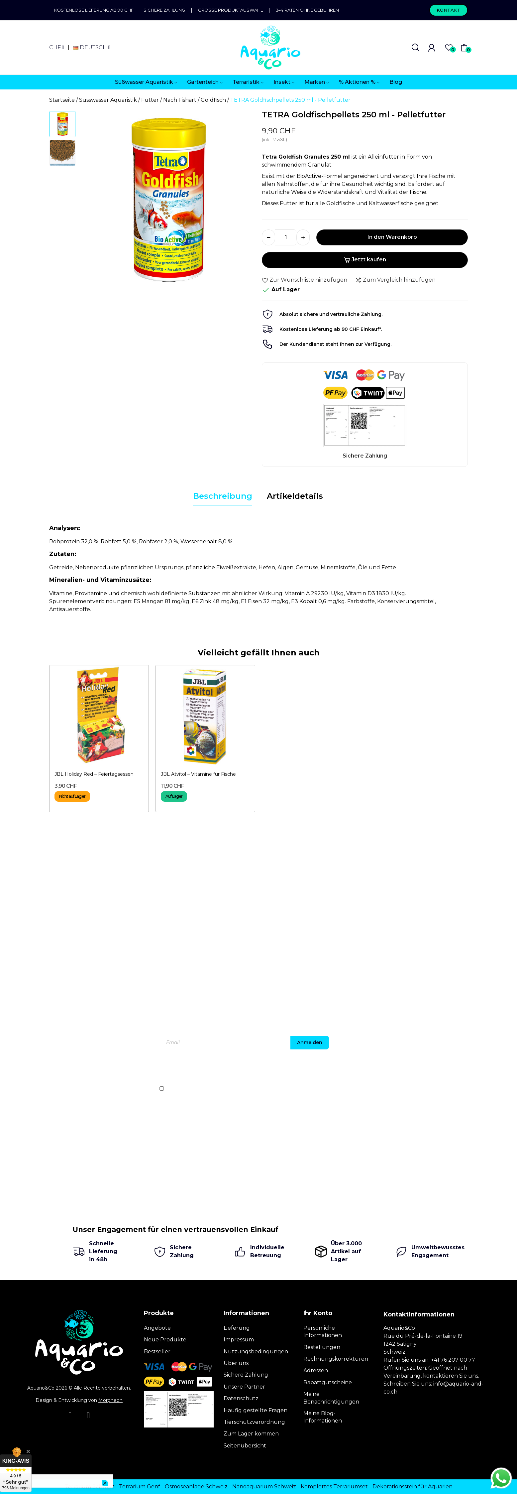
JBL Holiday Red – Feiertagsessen (94, 774)
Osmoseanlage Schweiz (196, 1486)
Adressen (315, 1370)
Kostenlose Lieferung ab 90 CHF (95, 10)
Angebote (157, 1328)
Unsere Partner (244, 1387)
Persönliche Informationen (322, 1331)
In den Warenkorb (392, 237)
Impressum (239, 1339)
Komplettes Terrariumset (334, 1486)
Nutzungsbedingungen (256, 1351)
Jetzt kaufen (365, 259)
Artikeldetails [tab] (295, 496)
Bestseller (157, 1351)
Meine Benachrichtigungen (331, 1398)
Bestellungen (321, 1347)
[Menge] (285, 237)
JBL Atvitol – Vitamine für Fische (198, 774)
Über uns (236, 1363)
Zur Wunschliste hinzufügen (304, 280)
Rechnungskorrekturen (335, 1359)
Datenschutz (241, 1398)
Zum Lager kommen (251, 1433)
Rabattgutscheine (327, 1382)
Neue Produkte (165, 1339)
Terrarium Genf (139, 1486)
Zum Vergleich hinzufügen (395, 280)
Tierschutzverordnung (254, 1422)
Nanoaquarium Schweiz (264, 1486)
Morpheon (110, 1400)
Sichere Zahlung (164, 10)
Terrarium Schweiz (89, 1486)
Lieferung (237, 1328)
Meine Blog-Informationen (322, 1417)
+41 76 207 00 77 (453, 1360)
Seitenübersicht (245, 1445)
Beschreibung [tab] (222, 496)
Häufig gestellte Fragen (255, 1410)
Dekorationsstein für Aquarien (412, 1486)
